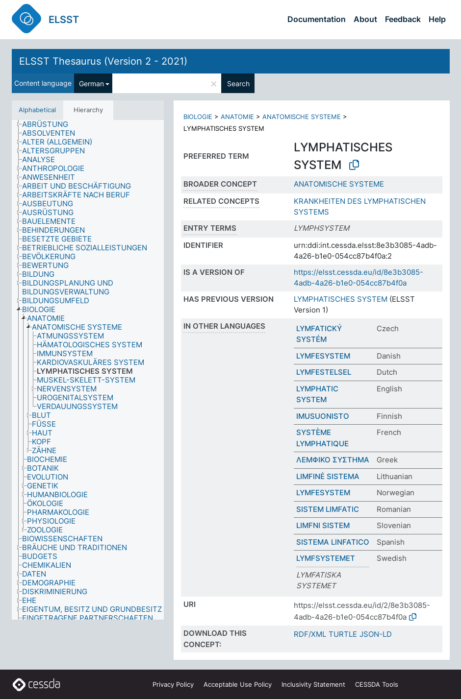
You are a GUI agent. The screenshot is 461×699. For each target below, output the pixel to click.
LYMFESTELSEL (323, 372)
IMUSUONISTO (322, 416)
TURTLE (343, 634)
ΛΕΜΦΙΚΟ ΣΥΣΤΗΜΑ (332, 459)
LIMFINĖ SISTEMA (327, 476)
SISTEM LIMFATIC (327, 509)
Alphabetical (37, 110)
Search (238, 83)
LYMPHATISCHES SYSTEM (340, 299)
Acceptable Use (238, 684)
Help (437, 19)
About (365, 19)
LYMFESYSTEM (323, 356)
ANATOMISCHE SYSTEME (301, 117)
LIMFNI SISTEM (323, 525)
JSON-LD (375, 634)
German (91, 83)
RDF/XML (310, 634)
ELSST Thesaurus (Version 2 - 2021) (103, 61)
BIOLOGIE (197, 117)
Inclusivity (313, 684)
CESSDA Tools (376, 684)
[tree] (88, 370)
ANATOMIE (237, 117)
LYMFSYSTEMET (325, 558)
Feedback (403, 19)
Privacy (173, 684)
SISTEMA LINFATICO (332, 542)
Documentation (316, 19)
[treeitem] (49, 124)
